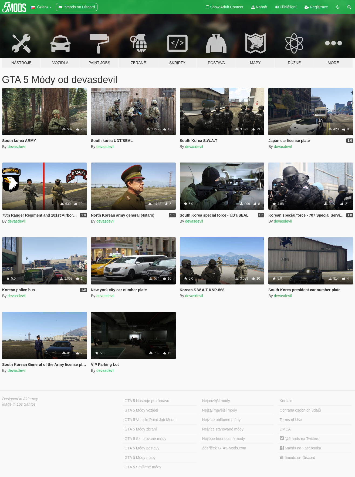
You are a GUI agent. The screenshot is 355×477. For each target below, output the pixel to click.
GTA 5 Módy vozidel (141, 410)
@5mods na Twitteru (299, 438)
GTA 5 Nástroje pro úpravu (146, 401)
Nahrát (259, 7)
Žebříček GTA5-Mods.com (224, 448)
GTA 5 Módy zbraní (140, 429)
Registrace (316, 7)
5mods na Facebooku (300, 448)
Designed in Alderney (20, 399)
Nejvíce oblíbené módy (221, 420)
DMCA (285, 429)
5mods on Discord (297, 457)
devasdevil (16, 146)
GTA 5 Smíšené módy (142, 467)
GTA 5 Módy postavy (141, 448)
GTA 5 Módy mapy (139, 457)
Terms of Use (291, 420)
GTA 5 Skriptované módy (145, 438)
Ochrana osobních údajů (300, 410)
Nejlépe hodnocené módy (223, 438)
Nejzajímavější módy (219, 410)
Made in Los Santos (19, 404)
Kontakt (286, 401)
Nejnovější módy (216, 401)
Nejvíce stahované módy (223, 429)
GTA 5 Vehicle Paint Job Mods (149, 420)
